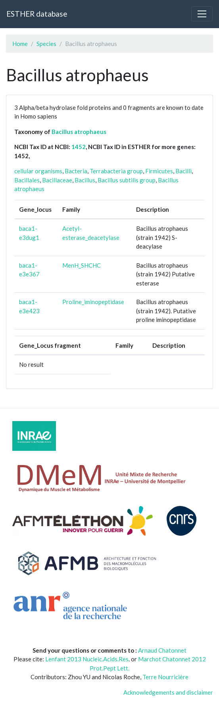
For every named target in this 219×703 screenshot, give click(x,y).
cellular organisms (38, 170)
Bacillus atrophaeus (79, 131)
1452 (78, 146)
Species (46, 43)
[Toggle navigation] (202, 13)
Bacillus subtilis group (127, 180)
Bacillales (27, 180)
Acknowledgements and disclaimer (168, 692)
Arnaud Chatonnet (162, 650)
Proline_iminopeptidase (93, 301)
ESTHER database (36, 13)
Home (20, 43)
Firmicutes (159, 170)
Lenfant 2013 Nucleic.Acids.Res (87, 659)
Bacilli (183, 170)
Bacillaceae (57, 180)
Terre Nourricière (165, 676)
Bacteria (76, 170)
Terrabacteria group (116, 170)
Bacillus (85, 180)
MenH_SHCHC (81, 265)
